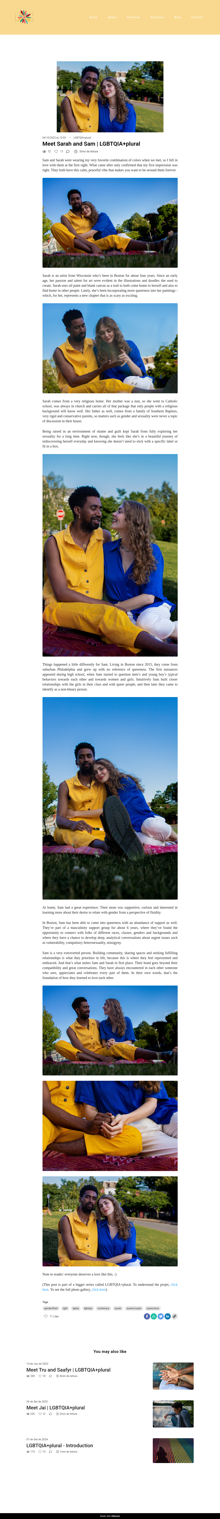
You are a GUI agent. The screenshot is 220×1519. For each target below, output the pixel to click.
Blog (177, 17)
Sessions (133, 17)
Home (93, 17)
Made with (110, 1516)
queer (118, 1308)
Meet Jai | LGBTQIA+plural (55, 1408)
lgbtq (76, 1308)
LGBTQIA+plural (82, 137)
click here (99, 1289)
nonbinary (103, 1308)
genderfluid (51, 1308)
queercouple (134, 1308)
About (112, 17)
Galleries (157, 17)
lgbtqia (88, 1308)
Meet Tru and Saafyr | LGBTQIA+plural (68, 1370)
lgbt (65, 1308)
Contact (197, 17)
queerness (153, 1308)
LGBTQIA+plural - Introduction (59, 1445)
